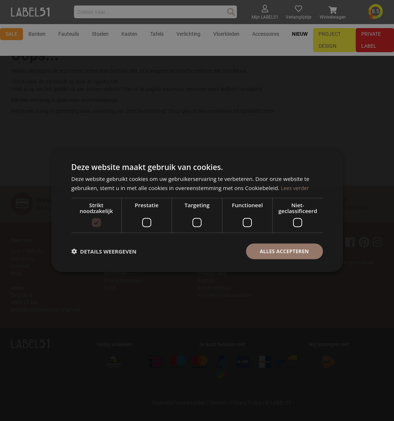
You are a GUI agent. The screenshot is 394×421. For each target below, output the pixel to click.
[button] (104, 251)
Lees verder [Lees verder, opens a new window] (296, 187)
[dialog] (197, 210)
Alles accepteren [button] (283, 251)
